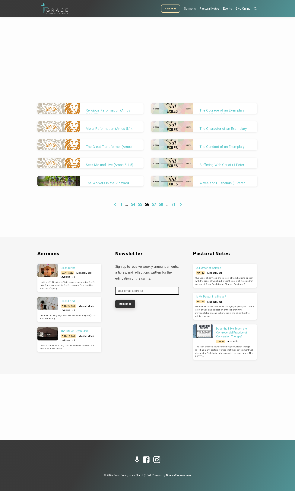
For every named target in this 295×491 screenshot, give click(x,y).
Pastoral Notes (209, 8)
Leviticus (65, 277)
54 (133, 204)
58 (161, 204)
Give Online (243, 8)
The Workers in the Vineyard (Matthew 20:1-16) (107, 185)
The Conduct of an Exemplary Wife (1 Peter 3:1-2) (222, 149)
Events (227, 8)
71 (173, 204)
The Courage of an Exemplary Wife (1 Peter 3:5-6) (222, 112)
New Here (170, 8)
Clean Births (68, 268)
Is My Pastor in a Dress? (211, 296)
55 (140, 204)
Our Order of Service (208, 268)
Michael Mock (83, 273)
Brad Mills (232, 341)
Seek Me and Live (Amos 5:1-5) (109, 165)
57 (154, 204)
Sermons (190, 8)
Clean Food (68, 301)
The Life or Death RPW (74, 331)
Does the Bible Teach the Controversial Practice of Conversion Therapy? (231, 332)
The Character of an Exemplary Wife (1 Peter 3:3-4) (223, 131)
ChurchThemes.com (178, 474)
